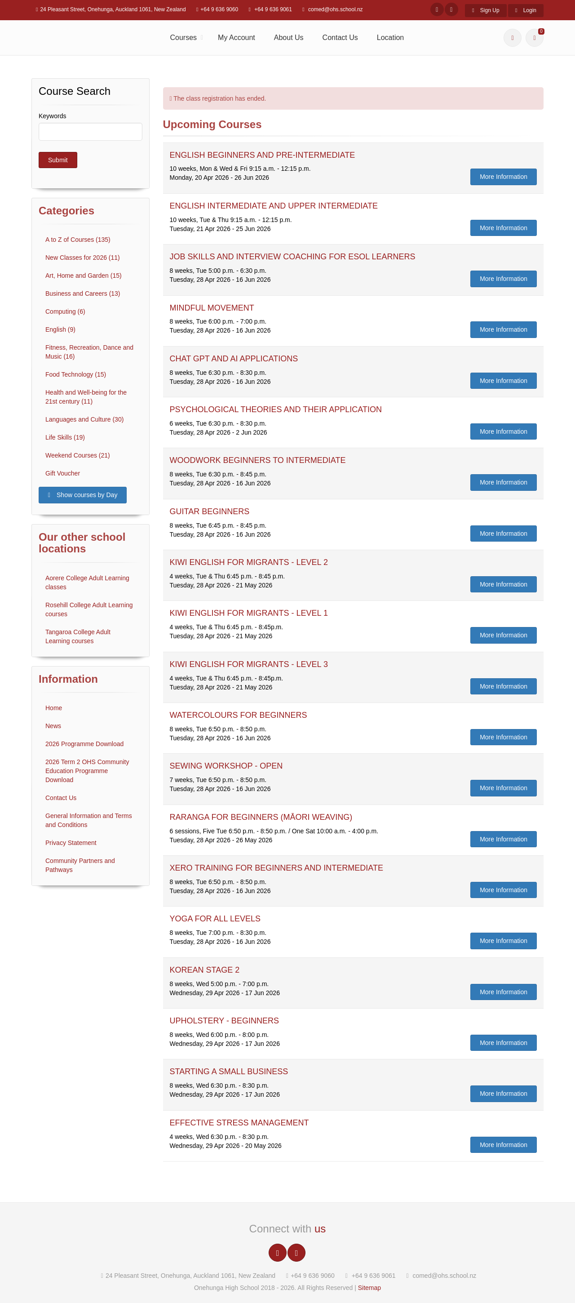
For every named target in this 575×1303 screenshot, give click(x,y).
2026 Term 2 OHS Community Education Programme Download (87, 770)
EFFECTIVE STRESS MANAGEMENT (239, 1122)
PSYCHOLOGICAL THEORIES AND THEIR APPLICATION (276, 409)
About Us (289, 37)
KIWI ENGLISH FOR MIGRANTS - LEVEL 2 (249, 562)
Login (525, 10)
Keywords (52, 116)
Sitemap (369, 1287)
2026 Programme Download (84, 743)
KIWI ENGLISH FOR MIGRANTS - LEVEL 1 (249, 613)
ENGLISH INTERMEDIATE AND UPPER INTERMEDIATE (274, 205)
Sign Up (485, 10)
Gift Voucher (62, 473)
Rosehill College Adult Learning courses (89, 609)
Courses (183, 37)
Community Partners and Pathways (80, 865)
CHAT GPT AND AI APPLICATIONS (234, 358)
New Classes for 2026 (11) (82, 257)
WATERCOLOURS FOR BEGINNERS (238, 715)
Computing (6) (65, 311)
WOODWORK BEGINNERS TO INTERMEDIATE (258, 460)
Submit (58, 160)
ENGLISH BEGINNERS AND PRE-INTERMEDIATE (262, 155)
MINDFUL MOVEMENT (212, 307)
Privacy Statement (71, 842)
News (53, 725)
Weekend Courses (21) (77, 455)
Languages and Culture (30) (84, 419)
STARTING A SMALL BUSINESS (229, 1071)
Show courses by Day (82, 494)
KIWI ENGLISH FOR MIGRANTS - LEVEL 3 (249, 664)
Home (53, 708)
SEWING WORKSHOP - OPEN (226, 765)
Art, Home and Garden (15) (83, 275)
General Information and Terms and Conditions (88, 820)
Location (390, 37)
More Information (503, 176)
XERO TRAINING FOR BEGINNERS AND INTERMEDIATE (276, 867)
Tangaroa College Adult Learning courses (78, 636)
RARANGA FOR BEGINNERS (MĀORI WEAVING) (261, 817)
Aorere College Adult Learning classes (87, 582)
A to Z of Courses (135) (78, 239)
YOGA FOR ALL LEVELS (215, 918)
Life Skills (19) (65, 437)
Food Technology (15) (75, 374)
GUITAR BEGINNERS (210, 511)
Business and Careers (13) (82, 293)
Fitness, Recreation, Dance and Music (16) (89, 352)
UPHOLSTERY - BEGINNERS (224, 1020)
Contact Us (340, 37)
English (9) (60, 329)
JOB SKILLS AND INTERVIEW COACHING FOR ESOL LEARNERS (293, 256)
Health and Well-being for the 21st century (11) (86, 397)
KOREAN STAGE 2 (205, 969)
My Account (236, 37)
